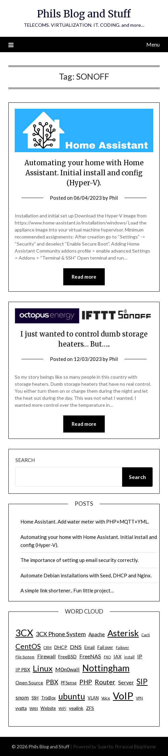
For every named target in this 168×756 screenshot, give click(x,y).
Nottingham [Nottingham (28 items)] (106, 668)
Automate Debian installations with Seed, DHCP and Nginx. (86, 575)
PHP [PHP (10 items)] (85, 682)
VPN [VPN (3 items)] (139, 698)
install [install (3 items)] (129, 657)
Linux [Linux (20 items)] (43, 668)
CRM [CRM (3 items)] (48, 647)
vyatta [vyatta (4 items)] (21, 708)
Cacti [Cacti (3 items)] (146, 635)
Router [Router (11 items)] (105, 682)
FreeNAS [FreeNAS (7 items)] (90, 656)
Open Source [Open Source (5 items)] (29, 682)
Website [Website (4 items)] (48, 708)
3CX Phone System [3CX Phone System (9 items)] (61, 634)
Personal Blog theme (135, 746)
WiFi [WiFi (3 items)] (62, 708)
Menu (153, 44)
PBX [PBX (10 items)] (52, 682)
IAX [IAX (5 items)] (117, 656)
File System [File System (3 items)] (24, 657)
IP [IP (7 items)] (139, 656)
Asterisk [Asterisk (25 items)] (123, 633)
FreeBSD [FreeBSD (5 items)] (67, 656)
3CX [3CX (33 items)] (24, 632)
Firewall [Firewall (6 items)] (46, 656)
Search (25, 460)
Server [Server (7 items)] (126, 682)
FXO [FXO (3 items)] (107, 657)
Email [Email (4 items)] (89, 647)
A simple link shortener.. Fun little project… (67, 590)
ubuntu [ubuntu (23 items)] (71, 696)
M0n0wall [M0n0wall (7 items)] (67, 669)
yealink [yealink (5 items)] (76, 708)
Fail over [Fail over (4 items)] (105, 647)
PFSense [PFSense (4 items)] (69, 682)
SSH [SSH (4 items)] (34, 697)
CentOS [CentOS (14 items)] (28, 646)
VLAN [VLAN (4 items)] (93, 697)
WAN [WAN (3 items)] (33, 708)
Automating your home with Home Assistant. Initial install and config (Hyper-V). (84, 173)
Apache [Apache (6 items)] (96, 634)
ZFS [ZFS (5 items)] (90, 708)
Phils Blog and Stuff (84, 14)
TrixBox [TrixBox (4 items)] (48, 697)
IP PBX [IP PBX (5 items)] (22, 669)
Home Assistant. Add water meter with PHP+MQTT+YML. (84, 521)
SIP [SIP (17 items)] (142, 681)
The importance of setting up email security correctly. (79, 560)
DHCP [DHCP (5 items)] (60, 647)
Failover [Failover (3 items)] (122, 647)
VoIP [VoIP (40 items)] (123, 695)
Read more (84, 277)
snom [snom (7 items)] (22, 697)
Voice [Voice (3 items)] (105, 698)
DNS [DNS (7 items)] (76, 647)
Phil (113, 198)
